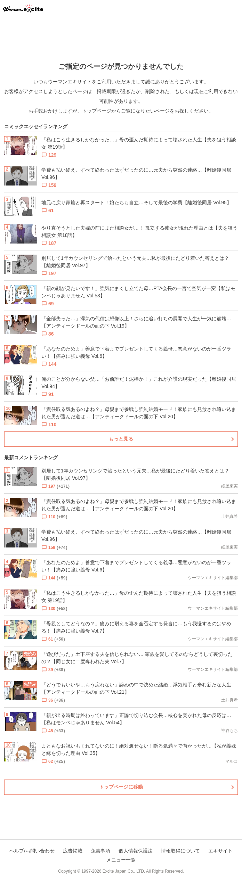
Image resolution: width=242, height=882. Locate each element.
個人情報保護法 (136, 851)
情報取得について (180, 851)
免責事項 (100, 851)
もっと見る (121, 439)
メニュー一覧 (121, 860)
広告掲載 (72, 851)
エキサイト (220, 851)
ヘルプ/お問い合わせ (32, 851)
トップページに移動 (121, 787)
